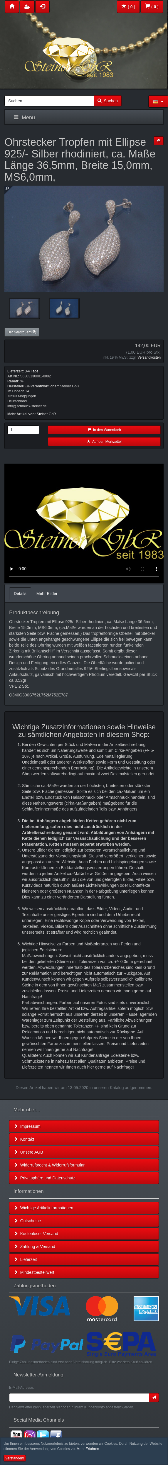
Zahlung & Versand (34, 1246)
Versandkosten (149, 357)
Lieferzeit (25, 1259)
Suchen (108, 101)
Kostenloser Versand (36, 1233)
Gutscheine (27, 1220)
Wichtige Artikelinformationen (43, 1207)
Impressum (27, 1126)
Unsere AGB (28, 1152)
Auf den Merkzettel (104, 442)
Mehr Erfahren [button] (88, 1449)
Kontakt (24, 1139)
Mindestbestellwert (34, 1272)
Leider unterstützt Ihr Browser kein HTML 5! (84, 523)
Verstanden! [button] (14, 1458)
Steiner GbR (46, 414)
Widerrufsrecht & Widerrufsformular (49, 1165)
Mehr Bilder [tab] (47, 593)
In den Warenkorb (104, 430)
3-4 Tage (31, 371)
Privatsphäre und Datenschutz (44, 1178)
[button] (158, 101)
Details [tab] (20, 593)
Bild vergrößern (22, 332)
